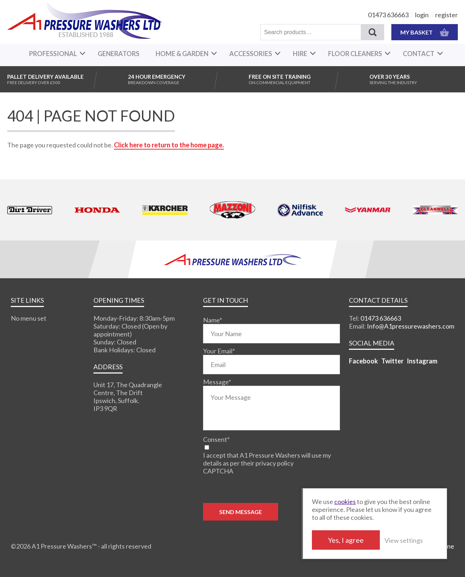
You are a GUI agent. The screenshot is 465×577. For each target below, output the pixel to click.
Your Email (219, 351)
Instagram (422, 361)
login (422, 15)
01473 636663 (388, 15)
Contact (418, 54)
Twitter (392, 361)
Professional (53, 54)
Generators (118, 54)
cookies (345, 501)
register (446, 15)
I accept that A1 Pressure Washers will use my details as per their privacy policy (267, 459)
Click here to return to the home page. (169, 145)
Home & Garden (182, 54)
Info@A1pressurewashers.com (410, 326)
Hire (300, 54)
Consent (216, 439)
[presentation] (257, 489)
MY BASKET (424, 32)
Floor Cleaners (355, 54)
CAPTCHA (218, 471)
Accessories (250, 54)
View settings (404, 540)
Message (217, 382)
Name (212, 320)
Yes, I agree (346, 540)
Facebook (363, 361)
